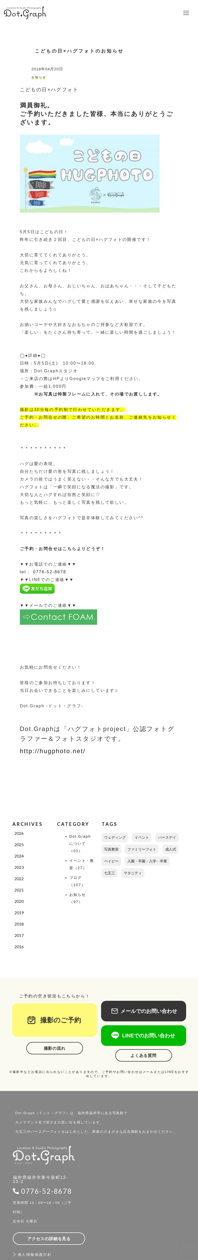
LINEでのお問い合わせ (143, 1035)
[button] (186, 13)
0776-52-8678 (46, 1191)
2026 (19, 833)
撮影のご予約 (57, 1020)
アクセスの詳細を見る (49, 1239)
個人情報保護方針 (35, 1255)
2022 (19, 878)
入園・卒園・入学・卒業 (147, 861)
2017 (19, 935)
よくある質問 (143, 1055)
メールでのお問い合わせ (143, 1011)
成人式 (170, 849)
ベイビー (111, 861)
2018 (19, 923)
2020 (19, 901)
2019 (19, 912)
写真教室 (111, 849)
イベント (142, 837)
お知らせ (38, 77)
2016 (19, 946)
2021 (19, 889)
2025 (19, 844)
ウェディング (115, 837)
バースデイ (167, 837)
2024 (19, 855)
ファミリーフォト (141, 849)
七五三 (109, 873)
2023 (19, 867)
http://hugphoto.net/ (53, 750)
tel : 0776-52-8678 (43, 572)
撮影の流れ (54, 1048)
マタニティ (133, 873)
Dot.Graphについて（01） (80, 843)
